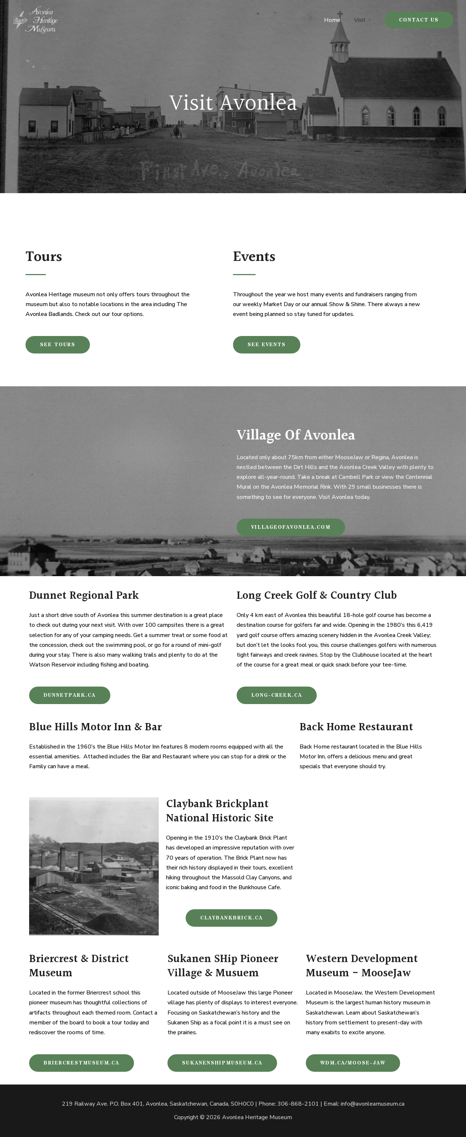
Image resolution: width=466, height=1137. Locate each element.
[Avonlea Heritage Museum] (35, 20)
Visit (360, 20)
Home (335, 20)
